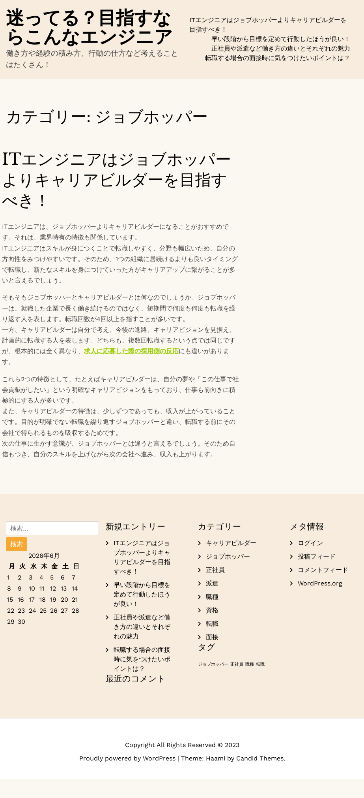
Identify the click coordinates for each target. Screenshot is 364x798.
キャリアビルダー (231, 562)
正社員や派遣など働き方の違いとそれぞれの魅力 (280, 58)
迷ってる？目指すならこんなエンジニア (92, 36)
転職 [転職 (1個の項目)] (260, 683)
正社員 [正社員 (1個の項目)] (236, 683)
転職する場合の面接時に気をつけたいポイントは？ (277, 67)
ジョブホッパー (228, 575)
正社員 (215, 589)
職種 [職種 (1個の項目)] (249, 683)
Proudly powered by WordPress (128, 777)
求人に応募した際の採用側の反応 (131, 370)
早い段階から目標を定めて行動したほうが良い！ (280, 48)
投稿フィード (317, 575)
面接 (212, 656)
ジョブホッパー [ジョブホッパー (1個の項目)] (213, 683)
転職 (212, 642)
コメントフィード (323, 589)
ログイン (310, 562)
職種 (212, 615)
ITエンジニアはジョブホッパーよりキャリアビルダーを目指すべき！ (268, 34)
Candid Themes (260, 777)
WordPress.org (320, 602)
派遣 (212, 602)
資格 (212, 629)
